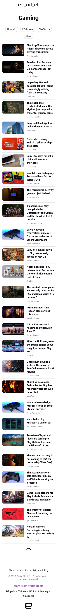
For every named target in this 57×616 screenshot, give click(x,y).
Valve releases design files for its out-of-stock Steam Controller (40, 406)
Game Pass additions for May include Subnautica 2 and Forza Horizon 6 (40, 496)
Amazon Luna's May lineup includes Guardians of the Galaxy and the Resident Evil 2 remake (40, 213)
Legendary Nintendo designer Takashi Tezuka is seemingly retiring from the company (40, 87)
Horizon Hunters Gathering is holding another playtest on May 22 (40, 532)
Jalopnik (10, 591)
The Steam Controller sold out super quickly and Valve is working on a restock (40, 478)
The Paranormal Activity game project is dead (40, 192)
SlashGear (28, 596)
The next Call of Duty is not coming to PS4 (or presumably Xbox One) (40, 459)
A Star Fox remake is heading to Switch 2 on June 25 (39, 328)
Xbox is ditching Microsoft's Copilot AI (39, 421)
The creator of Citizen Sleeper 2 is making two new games (40, 513)
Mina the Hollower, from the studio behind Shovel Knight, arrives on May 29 (40, 346)
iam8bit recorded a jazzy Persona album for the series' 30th (40, 176)
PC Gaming (27, 29)
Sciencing (42, 591)
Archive (24, 570)
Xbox (28, 36)
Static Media (23, 576)
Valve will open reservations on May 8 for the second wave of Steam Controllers (39, 235)
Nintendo (11, 29)
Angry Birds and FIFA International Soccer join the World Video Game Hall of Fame (40, 272)
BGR (31, 591)
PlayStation (44, 29)
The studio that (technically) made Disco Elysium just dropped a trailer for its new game (40, 108)
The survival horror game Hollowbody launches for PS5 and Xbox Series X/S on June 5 (40, 292)
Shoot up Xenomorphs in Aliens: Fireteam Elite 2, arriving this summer (40, 48)
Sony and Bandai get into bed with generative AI (40, 125)
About (12, 570)
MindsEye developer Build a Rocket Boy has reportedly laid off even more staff (40, 387)
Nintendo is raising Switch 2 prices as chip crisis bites (39, 142)
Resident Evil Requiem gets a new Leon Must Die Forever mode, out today (39, 67)
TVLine (22, 591)
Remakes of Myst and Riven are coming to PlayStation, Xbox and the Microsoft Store (39, 440)
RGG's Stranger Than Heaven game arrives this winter (38, 311)
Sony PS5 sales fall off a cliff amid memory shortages (40, 159)
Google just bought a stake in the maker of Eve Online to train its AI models (40, 367)
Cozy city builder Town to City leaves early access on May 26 (39, 253)
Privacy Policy (40, 570)
